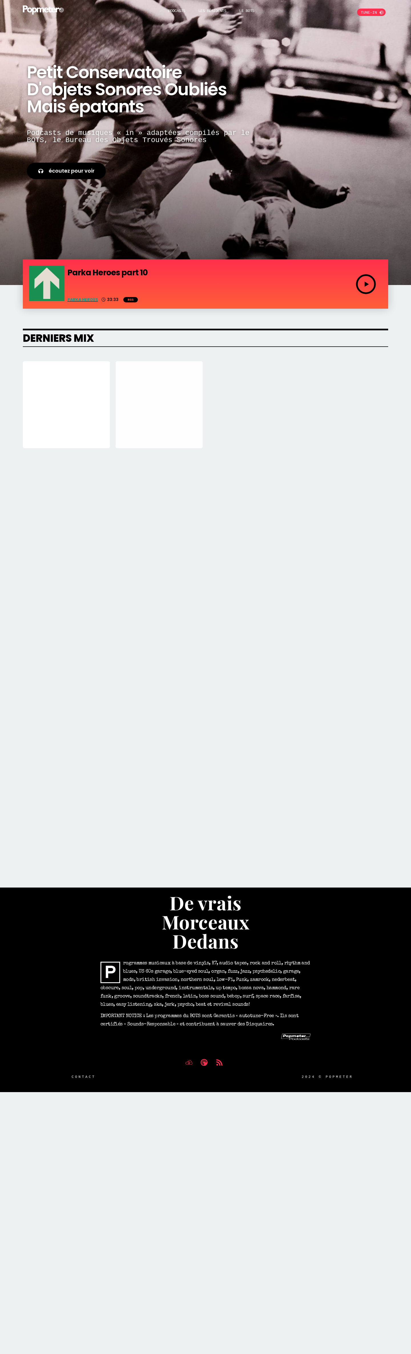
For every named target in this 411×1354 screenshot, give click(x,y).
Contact (84, 1096)
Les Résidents (212, 10)
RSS (131, 299)
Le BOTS (246, 10)
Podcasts (176, 10)
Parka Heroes (82, 299)
